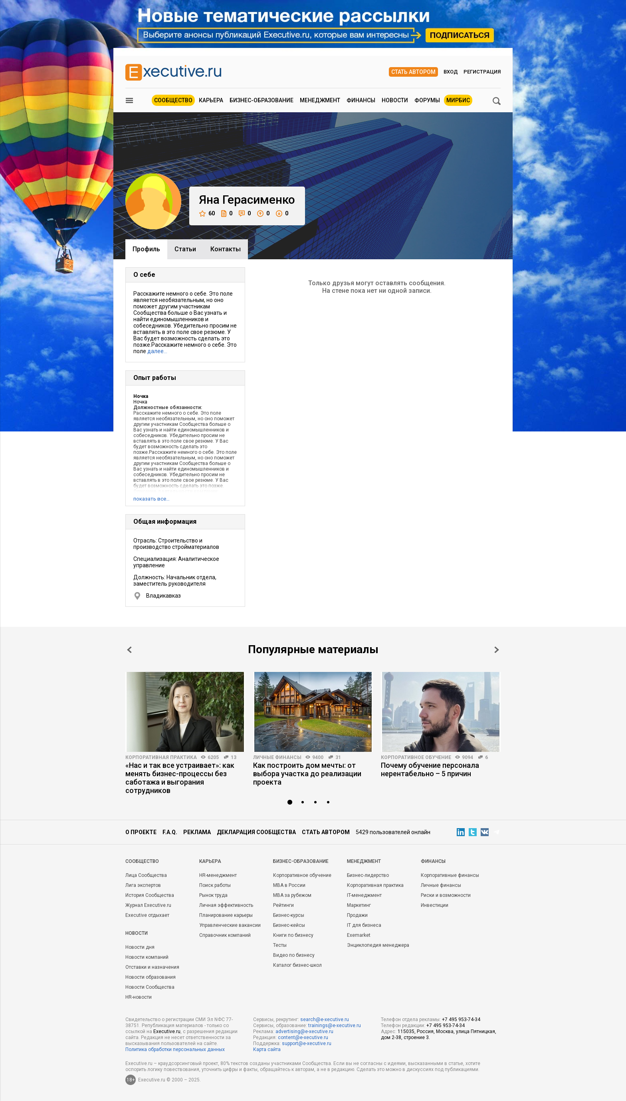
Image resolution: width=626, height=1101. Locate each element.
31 (338, 757)
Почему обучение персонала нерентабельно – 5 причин (430, 769)
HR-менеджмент (218, 875)
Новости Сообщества (149, 987)
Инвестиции (434, 905)
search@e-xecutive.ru (324, 1019)
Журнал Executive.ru (148, 905)
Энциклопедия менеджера (378, 945)
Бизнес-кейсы (289, 925)
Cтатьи (185, 249)
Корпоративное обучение (416, 757)
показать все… (151, 499)
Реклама (197, 832)
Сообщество (173, 100)
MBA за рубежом (292, 895)
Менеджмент (320, 100)
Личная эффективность (226, 905)
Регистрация (482, 72)
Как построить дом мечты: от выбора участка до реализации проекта (307, 773)
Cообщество (142, 861)
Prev (129, 650)
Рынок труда (213, 895)
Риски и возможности (446, 895)
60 (207, 213)
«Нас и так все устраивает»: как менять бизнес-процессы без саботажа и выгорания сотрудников (179, 778)
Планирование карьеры (226, 915)
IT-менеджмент (364, 895)
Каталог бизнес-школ (297, 965)
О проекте (140, 832)
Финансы (361, 100)
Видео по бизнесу (294, 955)
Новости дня (140, 947)
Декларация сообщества (256, 832)
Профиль (146, 249)
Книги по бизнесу (293, 935)
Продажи (357, 915)
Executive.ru (166, 1031)
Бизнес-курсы (288, 915)
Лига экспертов (143, 885)
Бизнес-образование (261, 100)
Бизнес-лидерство (368, 875)
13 (233, 757)
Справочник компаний (225, 935)
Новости (395, 100)
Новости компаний (146, 957)
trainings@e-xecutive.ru (334, 1025)
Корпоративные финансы (450, 875)
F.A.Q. (169, 832)
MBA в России (289, 885)
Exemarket (358, 935)
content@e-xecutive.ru (303, 1037)
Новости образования (150, 977)
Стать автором (413, 72)
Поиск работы (215, 885)
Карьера (211, 100)
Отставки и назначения (152, 967)
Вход (451, 72)
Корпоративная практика (161, 757)
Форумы (427, 100)
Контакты (225, 249)
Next (497, 650)
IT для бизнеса (364, 925)
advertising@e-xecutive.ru (304, 1031)
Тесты (280, 945)
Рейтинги (283, 905)
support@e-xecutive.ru (306, 1043)
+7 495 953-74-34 (461, 1019)
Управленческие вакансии (230, 925)
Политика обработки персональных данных (175, 1049)
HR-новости (138, 997)
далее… (157, 351)
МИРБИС (458, 100)
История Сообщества (149, 895)
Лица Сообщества (146, 875)
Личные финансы (277, 757)
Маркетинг (359, 905)
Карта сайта (267, 1049)
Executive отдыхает (147, 915)
